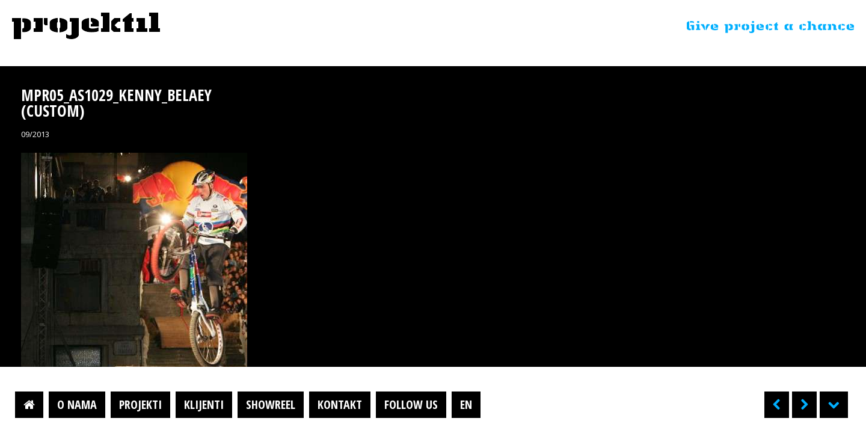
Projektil (86, 26)
